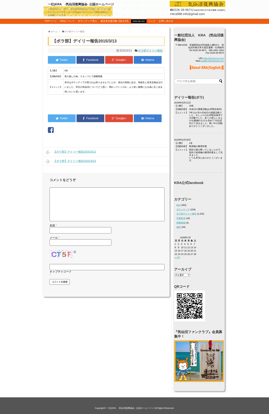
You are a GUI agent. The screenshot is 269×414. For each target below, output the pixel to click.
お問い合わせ (166, 21)
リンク (151, 21)
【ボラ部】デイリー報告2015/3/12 (70, 152)
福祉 (178, 227)
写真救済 (180, 218)
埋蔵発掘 (180, 222)
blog (178, 205)
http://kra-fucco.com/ (214, 58)
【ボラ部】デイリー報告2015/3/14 (70, 161)
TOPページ (51, 21)
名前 (53, 225)
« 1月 (177, 257)
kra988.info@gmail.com (212, 61)
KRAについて (67, 21)
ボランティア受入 (87, 21)
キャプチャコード (61, 271)
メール (55, 237)
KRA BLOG (139, 21)
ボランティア (183, 209)
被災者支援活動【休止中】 (115, 21)
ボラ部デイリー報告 (150, 50)
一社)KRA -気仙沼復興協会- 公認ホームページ (81, 4)
